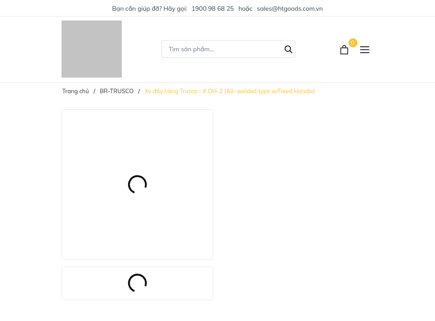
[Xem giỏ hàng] (345, 49)
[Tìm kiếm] (288, 48)
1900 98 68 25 (212, 8)
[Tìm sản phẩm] (228, 49)
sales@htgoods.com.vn (290, 8)
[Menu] (364, 49)
